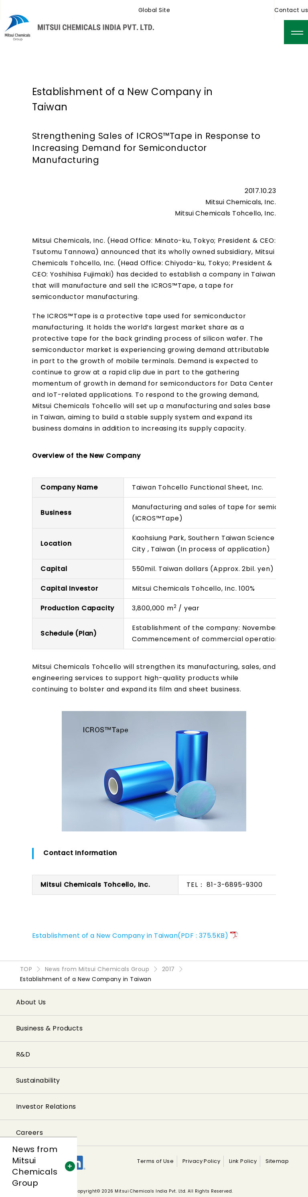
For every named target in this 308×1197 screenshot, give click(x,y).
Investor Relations (46, 1106)
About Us (31, 1002)
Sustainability (38, 1080)
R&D (23, 1054)
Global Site (154, 10)
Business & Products (49, 1028)
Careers (29, 1132)
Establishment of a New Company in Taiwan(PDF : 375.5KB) (130, 935)
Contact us (291, 10)
